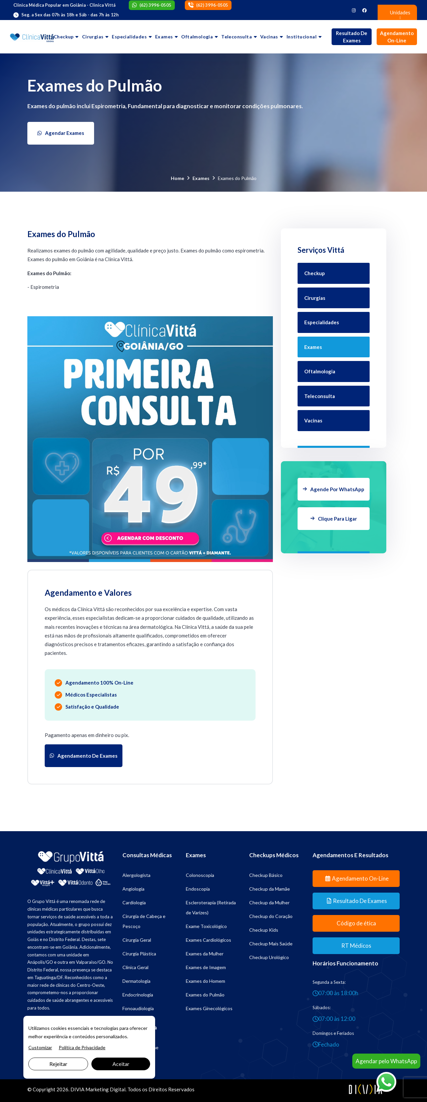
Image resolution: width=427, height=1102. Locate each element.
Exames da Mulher (205, 953)
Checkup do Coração (271, 916)
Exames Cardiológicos (208, 940)
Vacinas (269, 36)
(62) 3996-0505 (155, 5)
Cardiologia (134, 902)
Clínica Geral (135, 967)
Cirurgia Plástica (139, 953)
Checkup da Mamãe (269, 889)
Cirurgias (93, 36)
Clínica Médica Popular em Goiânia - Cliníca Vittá (64, 5)
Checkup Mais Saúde (271, 943)
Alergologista (136, 875)
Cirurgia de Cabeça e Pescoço (143, 921)
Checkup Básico (266, 875)
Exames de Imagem (206, 967)
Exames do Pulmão (205, 994)
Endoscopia (198, 889)
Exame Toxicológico (206, 926)
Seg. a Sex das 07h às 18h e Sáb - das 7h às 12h (70, 14)
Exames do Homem (205, 981)
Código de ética (356, 923)
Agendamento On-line (397, 37)
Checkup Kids (263, 930)
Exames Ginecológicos (209, 1008)
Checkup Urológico (269, 957)
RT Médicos (356, 945)
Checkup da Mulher (269, 902)
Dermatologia (136, 981)
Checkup (64, 36)
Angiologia (133, 889)
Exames (164, 36)
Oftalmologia (197, 36)
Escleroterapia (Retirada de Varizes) (211, 907)
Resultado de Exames (351, 37)
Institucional (302, 36)
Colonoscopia (200, 875)
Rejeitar (58, 1064)
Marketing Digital (105, 1089)
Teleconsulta (236, 36)
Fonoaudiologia (138, 1008)
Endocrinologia (137, 994)
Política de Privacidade (82, 1047)
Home (177, 178)
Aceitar (120, 1064)
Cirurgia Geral (136, 940)
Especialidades (129, 36)
